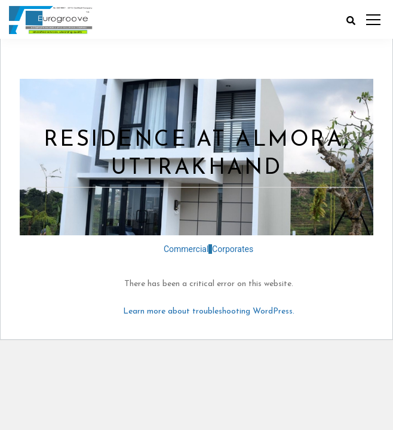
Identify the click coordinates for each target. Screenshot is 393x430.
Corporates (230, 249)
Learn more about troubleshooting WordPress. (208, 311)
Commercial (186, 249)
